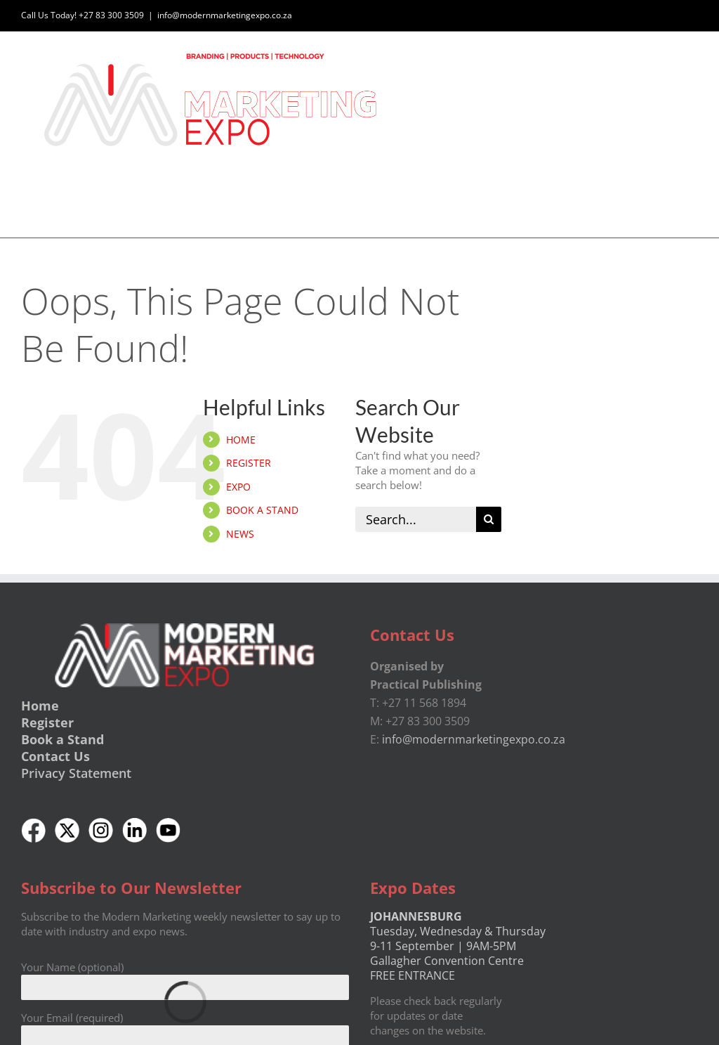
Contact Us (55, 756)
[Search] (488, 519)
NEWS (240, 533)
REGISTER (248, 463)
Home (40, 706)
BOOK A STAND (262, 510)
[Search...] (415, 519)
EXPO (238, 486)
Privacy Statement (76, 773)
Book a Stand (62, 740)
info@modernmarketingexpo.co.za (224, 15)
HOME (241, 439)
